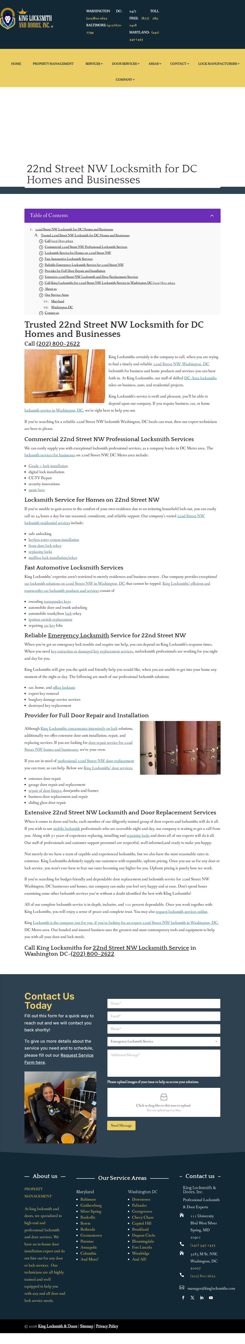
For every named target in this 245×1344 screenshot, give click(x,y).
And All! (139, 1259)
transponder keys (57, 601)
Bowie (85, 1223)
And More (88, 1259)
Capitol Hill (141, 1223)
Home (16, 64)
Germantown (91, 1235)
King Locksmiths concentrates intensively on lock (79, 728)
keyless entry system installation (54, 540)
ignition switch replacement (50, 619)
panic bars (37, 490)
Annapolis (88, 1247)
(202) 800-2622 (58, 344)
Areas (153, 64)
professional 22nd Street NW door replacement (96, 761)
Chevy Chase (143, 1217)
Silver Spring (90, 1211)
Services (93, 64)
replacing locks (40, 552)
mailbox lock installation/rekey (53, 558)
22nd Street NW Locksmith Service (141, 948)
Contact (178, 64)
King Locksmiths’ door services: (108, 768)
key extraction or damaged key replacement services (92, 651)
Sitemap (86, 1326)
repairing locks (138, 835)
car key (49, 625)
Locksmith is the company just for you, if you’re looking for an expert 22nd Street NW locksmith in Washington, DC (125, 923)
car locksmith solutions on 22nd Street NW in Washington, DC (74, 583)
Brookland (140, 1229)
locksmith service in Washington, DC (53, 410)
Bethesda (87, 1229)
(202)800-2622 (96, 18)
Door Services (124, 64)
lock (68, 613)
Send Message (121, 1125)
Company (124, 80)
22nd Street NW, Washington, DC (181, 364)
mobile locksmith (66, 828)
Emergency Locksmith (78, 635)
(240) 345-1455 (202, 1245)
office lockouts (64, 687)
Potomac (87, 1241)
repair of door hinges (45, 790)
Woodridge (141, 1253)
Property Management (53, 64)
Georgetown (142, 1211)
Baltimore (88, 1199)
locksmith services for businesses (49, 455)
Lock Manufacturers (217, 64)
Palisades (139, 1205)
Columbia (88, 1253)
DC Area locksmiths (200, 378)
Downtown (141, 1199)
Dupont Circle (143, 1235)
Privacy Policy (107, 1326)
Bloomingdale (143, 1241)
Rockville (87, 1217)
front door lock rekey (45, 546)
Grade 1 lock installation (48, 466)
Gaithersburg (91, 1205)
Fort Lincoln (142, 1247)
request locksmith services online (181, 911)
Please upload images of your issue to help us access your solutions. (153, 1082)
